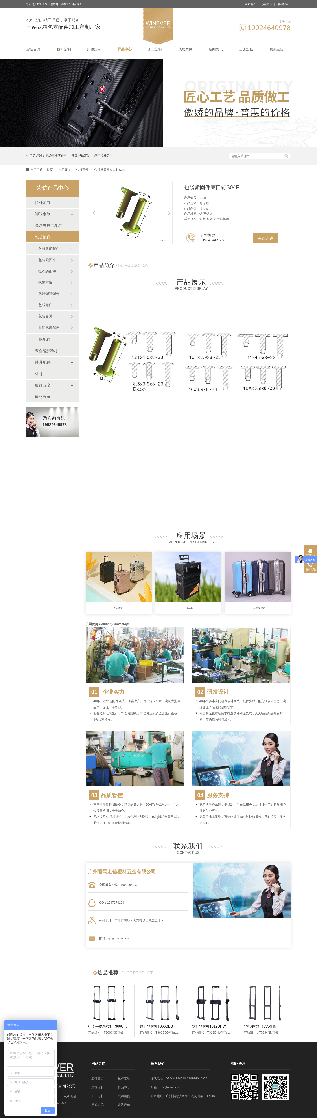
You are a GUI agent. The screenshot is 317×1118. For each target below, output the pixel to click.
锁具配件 (43, 362)
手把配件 (43, 339)
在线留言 (283, 4)
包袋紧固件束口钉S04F (110, 169)
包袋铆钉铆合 (48, 294)
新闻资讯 (216, 49)
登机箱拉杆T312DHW (209, 1026)
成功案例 (185, 49)
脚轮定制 (94, 49)
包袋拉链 (45, 282)
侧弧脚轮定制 (81, 155)
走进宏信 (246, 49)
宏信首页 (33, 49)
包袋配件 (82, 169)
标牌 (39, 374)
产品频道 (65, 169)
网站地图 (250, 4)
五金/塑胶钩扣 (47, 351)
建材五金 (43, 397)
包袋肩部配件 (48, 249)
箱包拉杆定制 (103, 155)
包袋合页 (45, 316)
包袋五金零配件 (56, 155)
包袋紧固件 (47, 260)
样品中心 (125, 49)
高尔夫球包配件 (49, 225)
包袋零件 (45, 305)
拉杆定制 (64, 49)
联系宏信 (276, 49)
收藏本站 (267, 4)
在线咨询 (266, 238)
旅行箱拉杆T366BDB (156, 1026)
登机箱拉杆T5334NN (260, 1026)
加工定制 (155, 49)
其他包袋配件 (48, 327)
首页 (50, 169)
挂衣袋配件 (47, 271)
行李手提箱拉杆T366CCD (108, 1026)
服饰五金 (43, 385)
